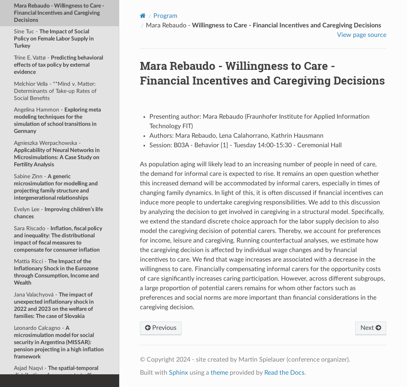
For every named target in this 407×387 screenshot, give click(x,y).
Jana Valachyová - (54, 305)
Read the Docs (284, 373)
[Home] (143, 15)
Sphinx (178, 373)
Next (370, 328)
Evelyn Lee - (58, 212)
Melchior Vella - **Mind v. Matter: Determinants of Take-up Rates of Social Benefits (55, 91)
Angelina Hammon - (57, 120)
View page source (361, 35)
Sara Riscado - (58, 239)
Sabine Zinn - (56, 187)
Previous (160, 328)
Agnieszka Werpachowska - (57, 154)
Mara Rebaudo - (59, 13)
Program (165, 16)
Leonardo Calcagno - (59, 342)
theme (219, 373)
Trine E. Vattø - (58, 65)
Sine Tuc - (54, 39)
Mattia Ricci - (56, 272)
